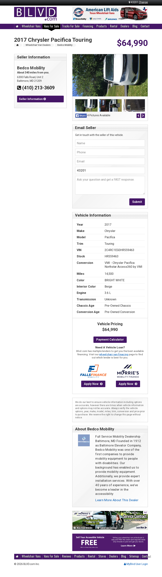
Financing (88, 26)
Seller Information (32, 99)
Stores (102, 556)
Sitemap (134, 556)
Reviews (66, 556)
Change (143, 2)
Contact (145, 26)
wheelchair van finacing (113, 354)
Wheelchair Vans (31, 26)
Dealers (125, 26)
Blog (134, 26)
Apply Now (93, 384)
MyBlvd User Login (136, 564)
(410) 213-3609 (36, 87)
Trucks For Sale (71, 26)
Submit (137, 202)
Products (101, 26)
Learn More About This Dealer (116, 500)
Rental (113, 26)
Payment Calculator (110, 339)
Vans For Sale (51, 26)
